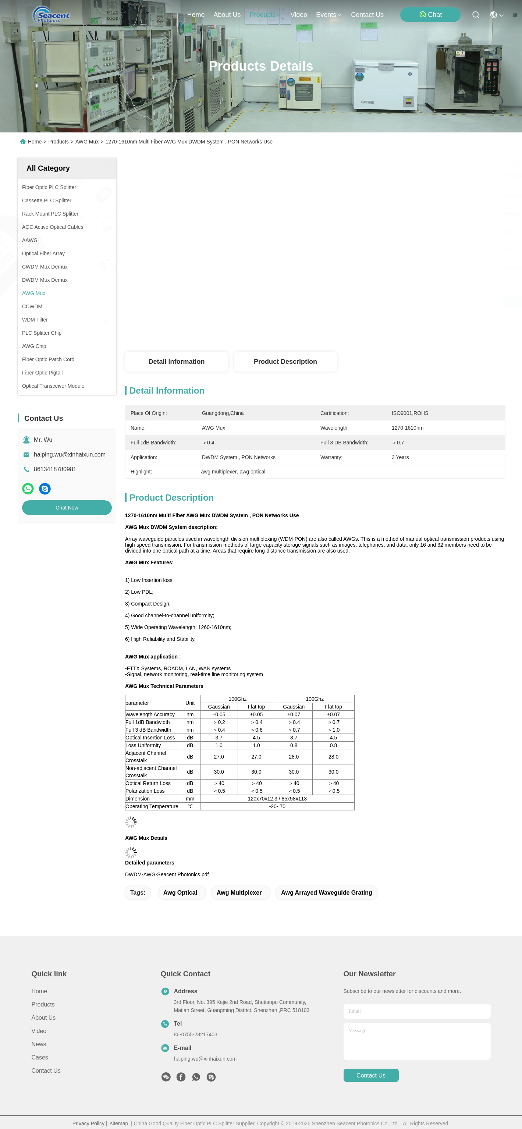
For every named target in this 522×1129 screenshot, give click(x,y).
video (299, 14)
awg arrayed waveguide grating (326, 893)
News (39, 1044)
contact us (367, 14)
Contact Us (46, 1071)
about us (227, 14)
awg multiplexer (239, 893)
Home (196, 14)
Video (39, 1031)
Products (59, 142)
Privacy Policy (88, 1123)
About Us (44, 1018)
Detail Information (176, 361)
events (329, 14)
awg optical (180, 893)
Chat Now (67, 508)
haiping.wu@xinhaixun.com (70, 454)
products (265, 14)
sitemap (119, 1123)
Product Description (285, 361)
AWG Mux (87, 142)
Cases (40, 1057)
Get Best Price (394, 302)
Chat (430, 14)
